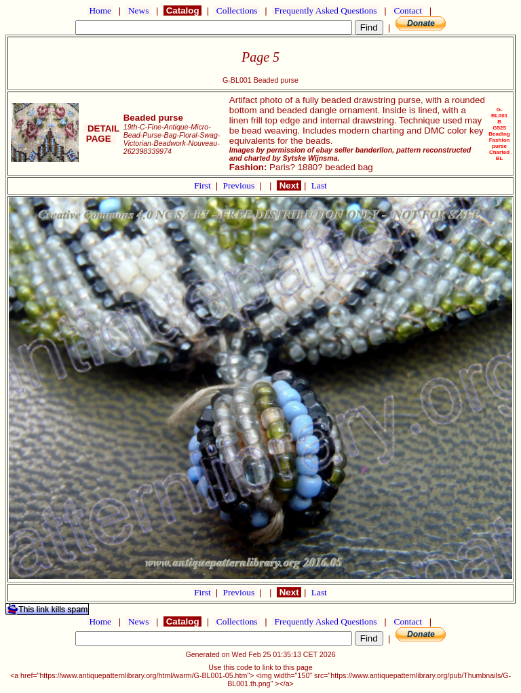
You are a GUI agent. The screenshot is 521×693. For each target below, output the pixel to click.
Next (289, 185)
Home (100, 10)
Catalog (182, 10)
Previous (240, 185)
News (138, 10)
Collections (237, 10)
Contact (407, 10)
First (203, 185)
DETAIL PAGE (101, 133)
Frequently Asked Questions (325, 10)
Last (319, 185)
